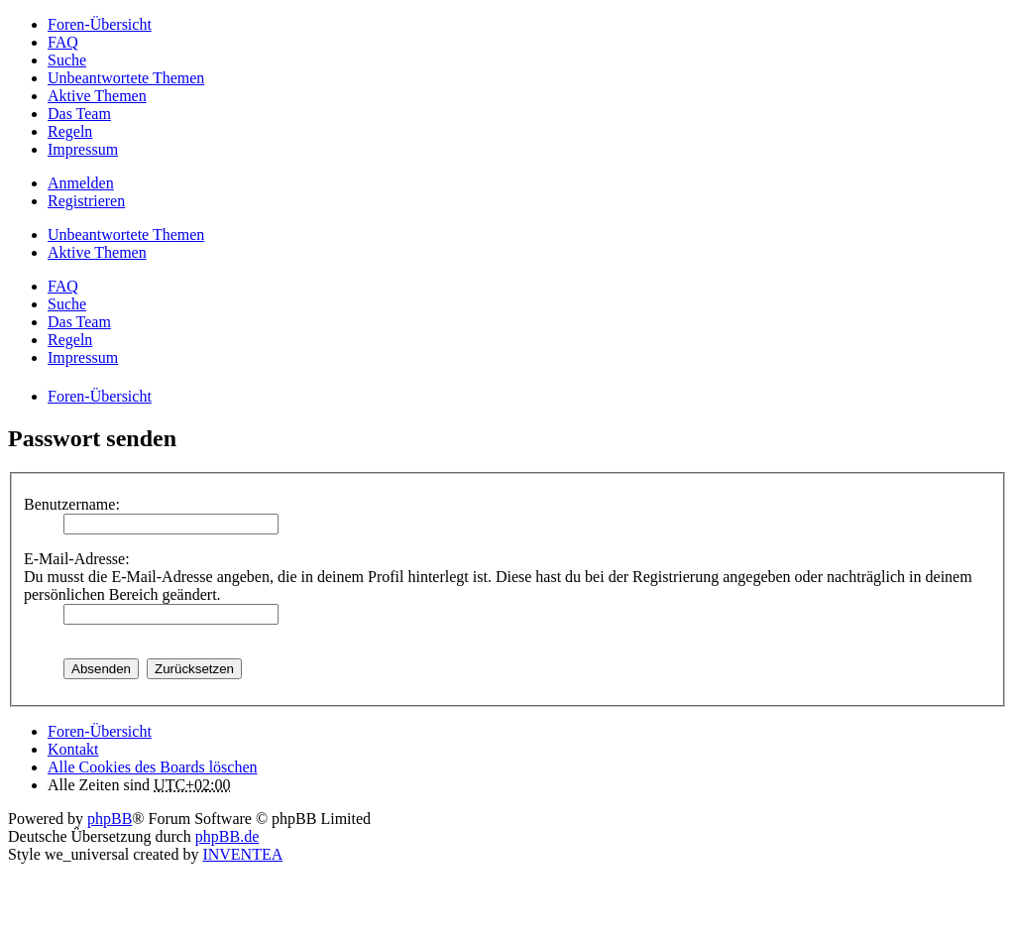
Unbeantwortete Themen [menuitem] (126, 77)
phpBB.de (227, 836)
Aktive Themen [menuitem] (97, 95)
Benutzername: (72, 504)
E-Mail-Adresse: (77, 558)
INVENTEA (242, 854)
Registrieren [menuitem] (86, 200)
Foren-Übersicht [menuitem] (100, 24)
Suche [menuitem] (67, 60)
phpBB (109, 818)
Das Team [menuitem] (79, 113)
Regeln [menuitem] (70, 131)
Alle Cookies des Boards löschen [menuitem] (153, 767)
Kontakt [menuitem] (73, 749)
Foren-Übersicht (100, 731)
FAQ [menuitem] (63, 42)
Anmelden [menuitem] (81, 183)
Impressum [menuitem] (83, 149)
